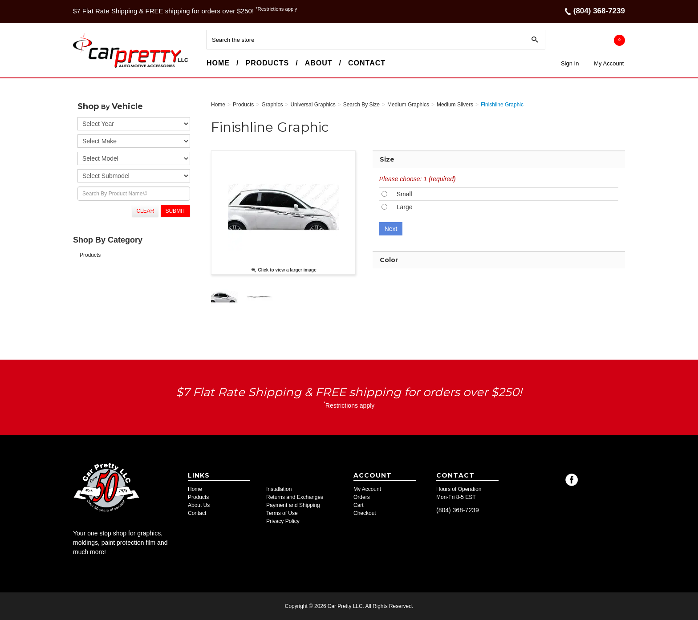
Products (267, 63)
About (319, 63)
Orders (361, 497)
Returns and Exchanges (294, 497)
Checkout (364, 513)
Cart (358, 505)
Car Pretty (89, 67)
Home (218, 63)
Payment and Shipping (293, 505)
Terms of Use (282, 513)
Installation (279, 489)
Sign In (570, 63)
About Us (199, 505)
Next (391, 228)
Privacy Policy (283, 521)
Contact (367, 63)
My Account (609, 63)
